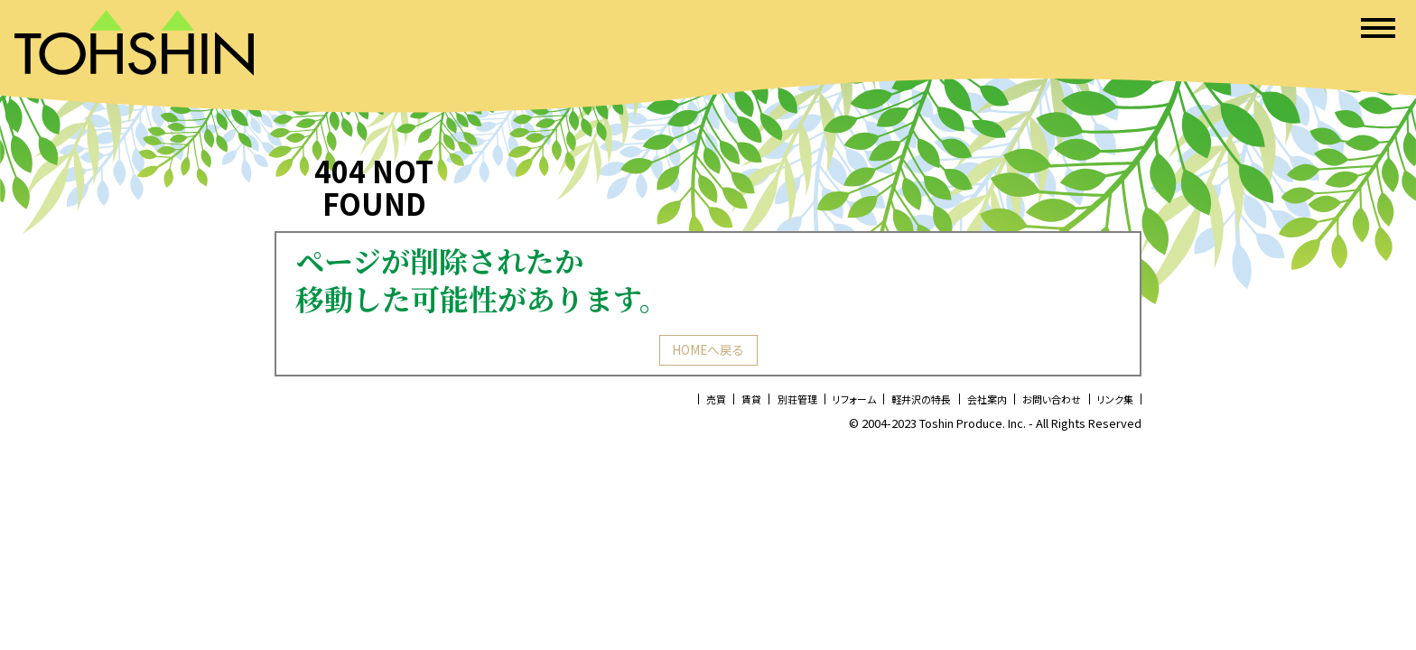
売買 (640, 404)
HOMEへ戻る (708, 353)
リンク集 (1110, 404)
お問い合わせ (1035, 404)
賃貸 (682, 404)
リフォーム (803, 404)
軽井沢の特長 (882, 404)
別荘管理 (736, 404)
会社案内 (959, 404)
